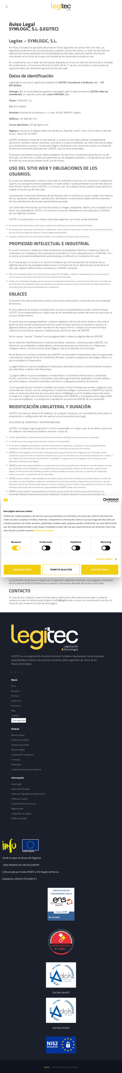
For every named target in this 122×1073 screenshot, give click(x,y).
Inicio (13, 686)
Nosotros (15, 690)
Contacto (15, 715)
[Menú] (8, 6)
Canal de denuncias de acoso (23, 803)
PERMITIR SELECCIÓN (61, 569)
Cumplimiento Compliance (22, 754)
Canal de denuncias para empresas (26, 769)
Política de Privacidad (20, 789)
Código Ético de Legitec (21, 813)
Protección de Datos (20, 739)
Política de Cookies (19, 798)
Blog (13, 710)
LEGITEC (85, 330)
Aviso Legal (16, 784)
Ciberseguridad (18, 720)
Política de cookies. (44, 530)
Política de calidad (19, 818)
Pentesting (16, 764)
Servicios (15, 695)
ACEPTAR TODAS (99, 569)
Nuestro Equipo (18, 735)
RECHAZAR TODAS (22, 569)
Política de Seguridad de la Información (28, 793)
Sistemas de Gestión (20, 744)
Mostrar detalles (104, 559)
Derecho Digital (18, 749)
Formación (16, 705)
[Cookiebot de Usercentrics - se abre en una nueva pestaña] (105, 500)
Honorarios (16, 700)
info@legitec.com (64, 600)
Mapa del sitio (17, 808)
